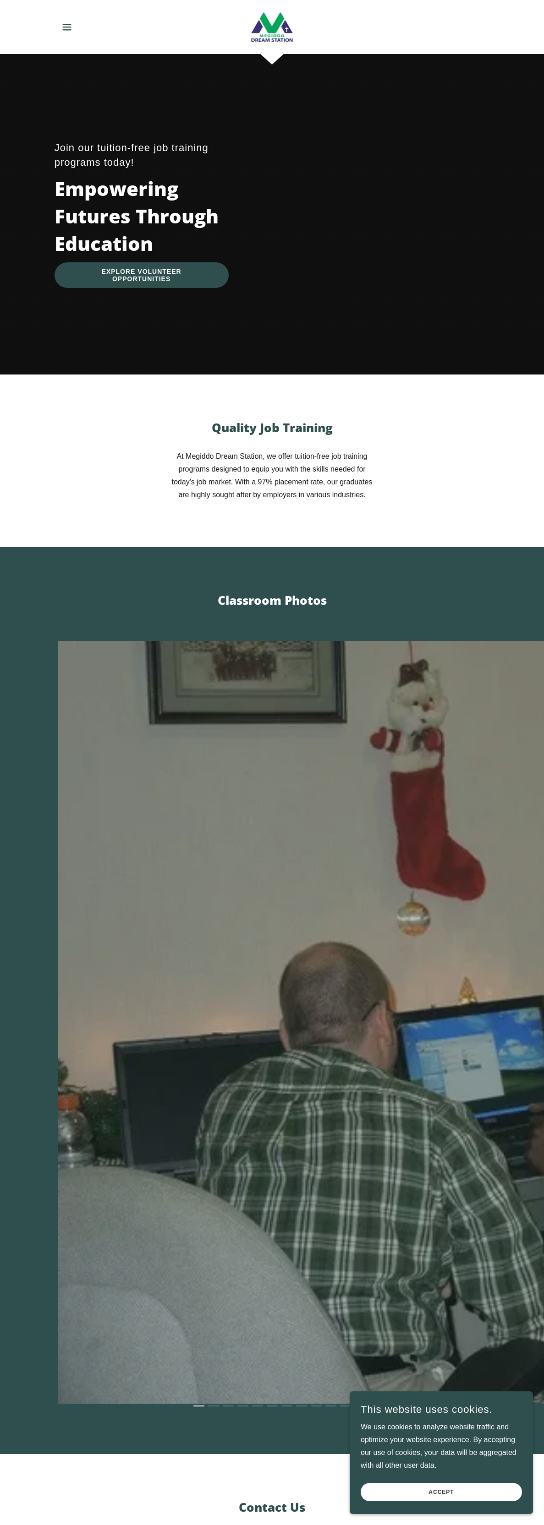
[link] (272, 26)
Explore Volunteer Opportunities (141, 275)
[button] (67, 27)
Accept (441, 1492)
